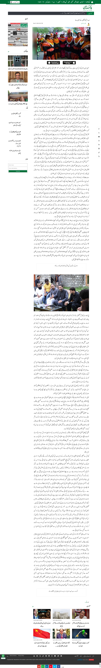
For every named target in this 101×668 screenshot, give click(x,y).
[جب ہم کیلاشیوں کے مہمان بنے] (58, 666)
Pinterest (99, 149)
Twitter (99, 133)
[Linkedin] (48, 655)
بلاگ (86, 602)
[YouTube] (54, 655)
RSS (99, 156)
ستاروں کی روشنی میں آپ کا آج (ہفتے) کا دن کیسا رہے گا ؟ (66, 265)
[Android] (36, 655)
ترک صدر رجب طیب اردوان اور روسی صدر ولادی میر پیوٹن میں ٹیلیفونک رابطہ (63, 591)
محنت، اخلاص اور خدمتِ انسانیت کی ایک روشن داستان (15, 123)
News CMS (85, 659)
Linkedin (99, 145)
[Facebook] (60, 655)
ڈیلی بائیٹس (76, 2)
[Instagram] (51, 655)
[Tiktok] (42, 655)
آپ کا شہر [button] (64, 2)
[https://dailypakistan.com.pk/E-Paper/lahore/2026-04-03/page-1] (18, 35)
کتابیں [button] (58, 2)
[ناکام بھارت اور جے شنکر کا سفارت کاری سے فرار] (24, 143)
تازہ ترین (81, 2)
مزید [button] (53, 2)
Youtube (99, 137)
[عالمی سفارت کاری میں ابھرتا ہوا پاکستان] (24, 152)
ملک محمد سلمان (83, 23)
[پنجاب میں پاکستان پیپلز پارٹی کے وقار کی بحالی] (24, 134)
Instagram (99, 141)
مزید (33, 606)
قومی (69, 2)
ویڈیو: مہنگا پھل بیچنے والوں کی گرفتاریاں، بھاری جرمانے (18, 103)
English (39, 1)
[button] (8, 2)
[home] (92, 2)
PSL (43, 1)
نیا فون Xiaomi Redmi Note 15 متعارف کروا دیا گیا (18, 68)
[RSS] (39, 655)
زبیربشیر (20, 116)
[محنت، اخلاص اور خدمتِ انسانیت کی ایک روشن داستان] (24, 124)
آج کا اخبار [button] (87, 2)
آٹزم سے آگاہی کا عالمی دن (16, 113)
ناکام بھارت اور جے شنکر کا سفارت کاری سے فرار (14, 142)
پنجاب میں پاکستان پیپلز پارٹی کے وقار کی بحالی (15, 133)
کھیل (72, 2)
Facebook (99, 129)
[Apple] (33, 655)
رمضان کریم (48, 2)
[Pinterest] (45, 655)
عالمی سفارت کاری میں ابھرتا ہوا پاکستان (15, 151)
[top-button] (7, 656)
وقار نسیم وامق (19, 146)
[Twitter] (57, 655)
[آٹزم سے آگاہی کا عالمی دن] (24, 115)
